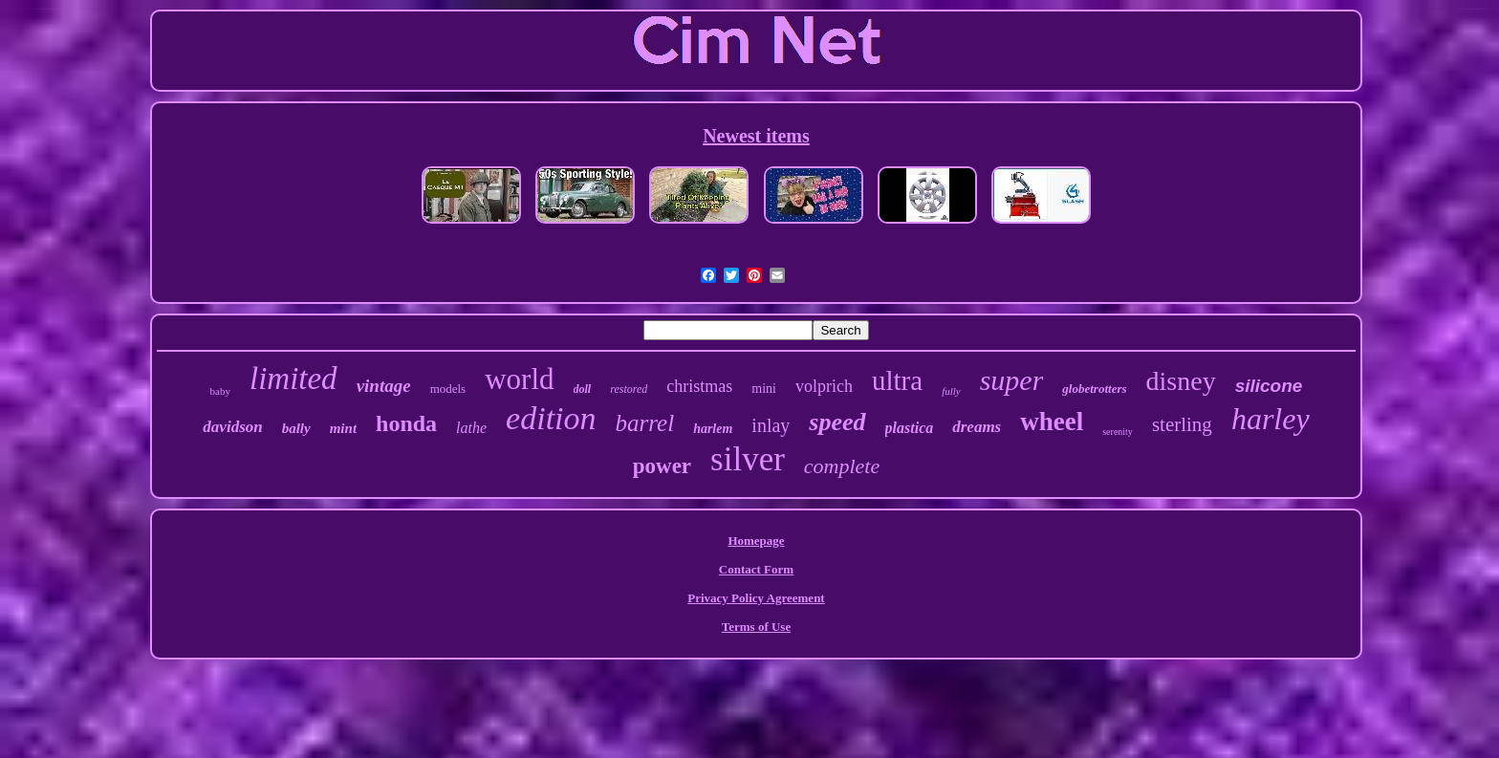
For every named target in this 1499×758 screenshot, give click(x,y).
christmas (699, 386)
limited (293, 378)
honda (406, 423)
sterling (1182, 424)
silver (747, 459)
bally (296, 428)
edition (551, 418)
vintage (384, 386)
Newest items (756, 135)
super (1012, 380)
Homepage (756, 540)
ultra (897, 380)
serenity (1117, 431)
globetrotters (1094, 388)
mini (763, 388)
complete (842, 466)
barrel (645, 423)
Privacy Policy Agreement (755, 598)
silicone (1269, 386)
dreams (976, 427)
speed (837, 422)
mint (343, 428)
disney (1181, 381)
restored (628, 389)
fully (951, 391)
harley (1270, 418)
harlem (712, 429)
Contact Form (756, 569)
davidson (232, 427)
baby (220, 391)
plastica (909, 428)
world (519, 379)
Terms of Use (756, 626)
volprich (824, 386)
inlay (770, 425)
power (662, 466)
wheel (1051, 421)
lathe (471, 428)
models (448, 388)
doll (583, 389)
